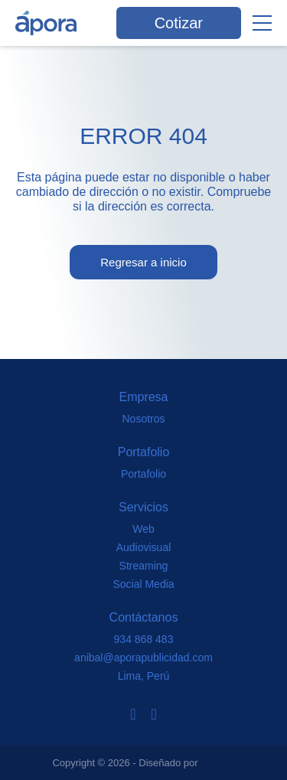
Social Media (143, 584)
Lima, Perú (144, 676)
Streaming (143, 566)
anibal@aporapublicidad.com (143, 657)
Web (143, 529)
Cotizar (179, 23)
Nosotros (143, 419)
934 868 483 (144, 639)
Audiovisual (143, 547)
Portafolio (143, 474)
